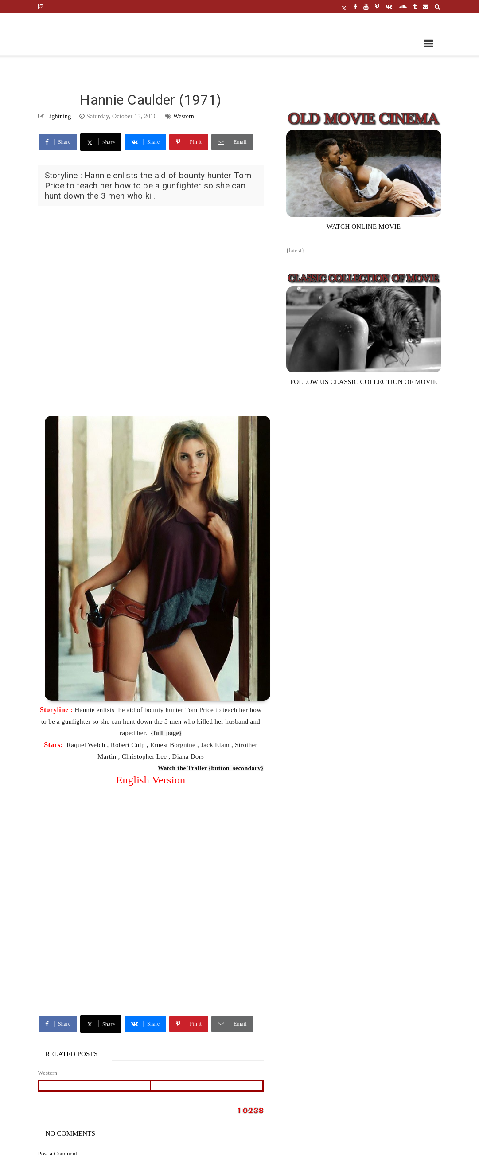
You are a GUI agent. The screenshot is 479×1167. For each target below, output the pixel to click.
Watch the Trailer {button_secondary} (210, 768)
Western (183, 116)
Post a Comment (58, 1153)
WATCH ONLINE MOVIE (364, 226)
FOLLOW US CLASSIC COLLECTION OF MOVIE (363, 381)
